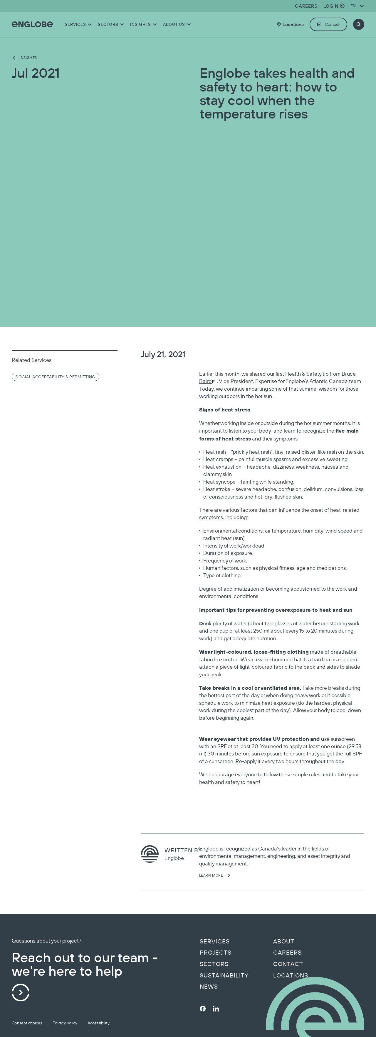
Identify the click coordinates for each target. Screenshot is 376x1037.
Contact (288, 963)
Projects (215, 952)
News (209, 986)
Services (215, 941)
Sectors (214, 963)
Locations (290, 975)
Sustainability (224, 975)
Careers (287, 952)
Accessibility (99, 1023)
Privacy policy (65, 1023)
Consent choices (27, 1023)
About (283, 941)
